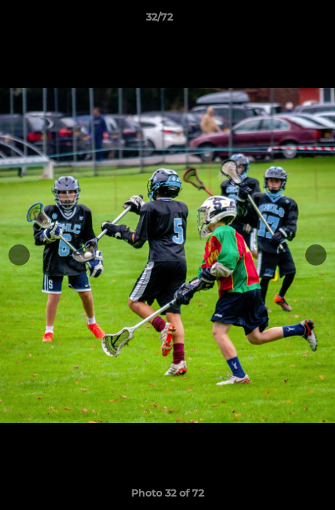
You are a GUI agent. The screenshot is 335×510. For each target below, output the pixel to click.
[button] (284, 20)
